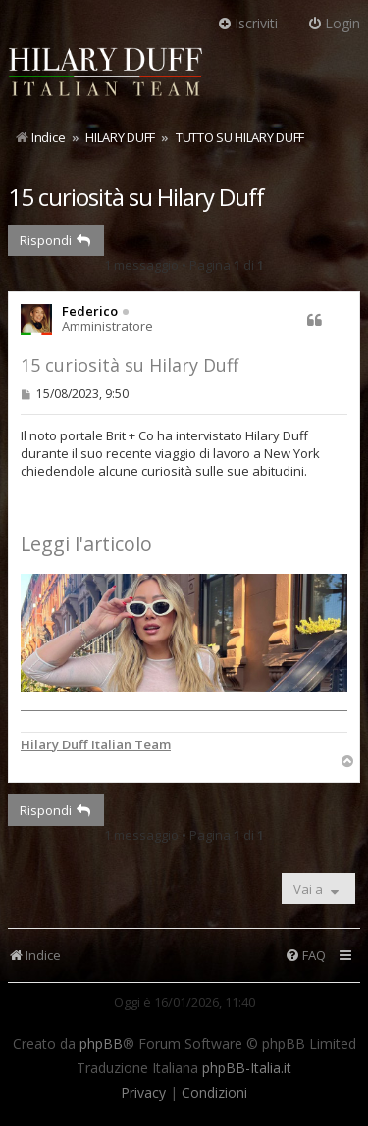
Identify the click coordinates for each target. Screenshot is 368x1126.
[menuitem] (305, 956)
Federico (90, 311)
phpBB (101, 1043)
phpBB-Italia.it (246, 1068)
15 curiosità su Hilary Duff (136, 196)
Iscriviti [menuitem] (247, 23)
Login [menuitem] (333, 23)
